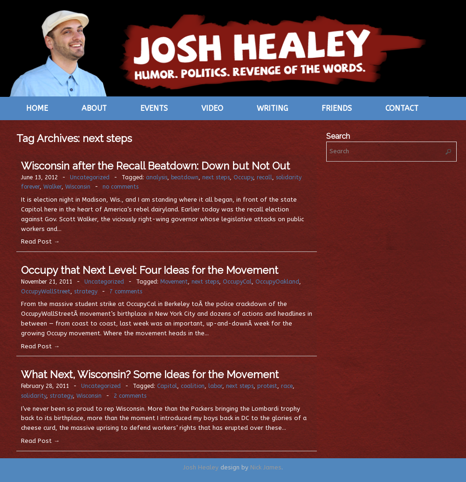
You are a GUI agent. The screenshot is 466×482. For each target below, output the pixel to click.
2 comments (130, 396)
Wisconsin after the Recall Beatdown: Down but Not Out (155, 166)
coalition (193, 386)
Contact (401, 108)
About (94, 108)
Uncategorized (90, 177)
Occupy (243, 177)
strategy (85, 291)
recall (264, 177)
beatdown (185, 177)
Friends (337, 108)
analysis (156, 177)
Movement (174, 281)
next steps (216, 177)
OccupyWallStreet (45, 291)
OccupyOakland (277, 281)
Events (154, 108)
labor (215, 386)
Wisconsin (77, 186)
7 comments (126, 291)
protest (267, 386)
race (287, 386)
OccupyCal (237, 281)
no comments (120, 186)
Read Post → (40, 241)
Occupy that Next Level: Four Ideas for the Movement (149, 270)
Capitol (167, 386)
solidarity (33, 396)
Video (212, 108)
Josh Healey (201, 467)
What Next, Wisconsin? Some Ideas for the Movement (150, 374)
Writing (272, 108)
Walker (52, 186)
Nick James (265, 467)
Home (37, 108)
